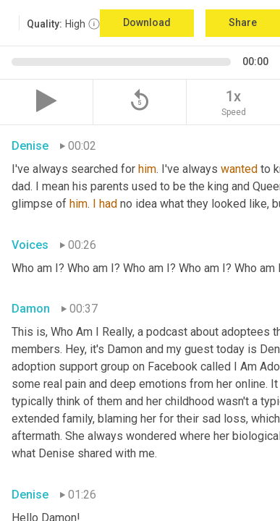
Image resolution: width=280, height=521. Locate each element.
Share (243, 22)
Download (147, 22)
